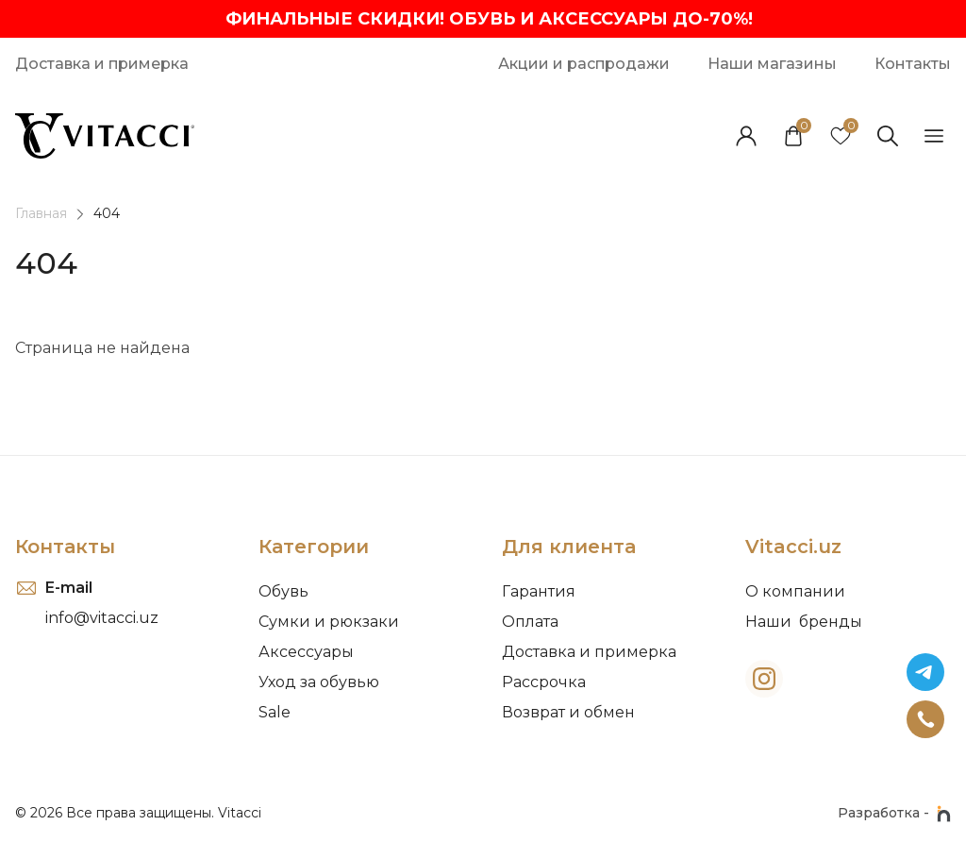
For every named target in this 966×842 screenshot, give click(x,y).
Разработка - (894, 813)
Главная (41, 213)
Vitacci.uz (793, 546)
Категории (313, 546)
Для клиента (569, 546)
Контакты (65, 546)
